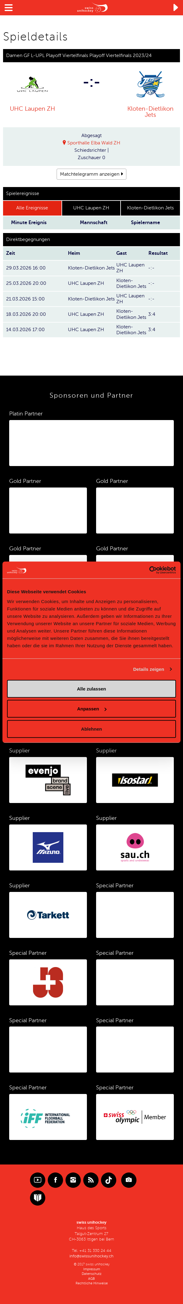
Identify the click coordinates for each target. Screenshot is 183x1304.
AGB (91, 1278)
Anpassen (91, 708)
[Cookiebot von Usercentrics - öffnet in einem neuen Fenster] (149, 570)
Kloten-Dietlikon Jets (150, 111)
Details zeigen (148, 669)
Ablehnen (91, 728)
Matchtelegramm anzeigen (89, 174)
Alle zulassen (91, 688)
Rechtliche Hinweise (92, 1283)
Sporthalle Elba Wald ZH (93, 143)
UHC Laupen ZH (32, 108)
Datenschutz (92, 1274)
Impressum (91, 1269)
